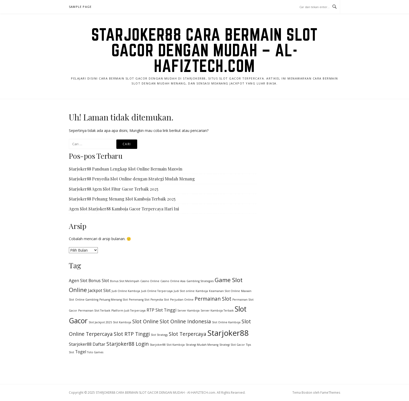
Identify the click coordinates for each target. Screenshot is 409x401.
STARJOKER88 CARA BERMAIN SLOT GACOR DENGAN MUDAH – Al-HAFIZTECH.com (204, 50)
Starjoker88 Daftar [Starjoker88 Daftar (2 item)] (87, 344)
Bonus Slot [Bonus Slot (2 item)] (98, 280)
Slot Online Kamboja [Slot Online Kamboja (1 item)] (226, 322)
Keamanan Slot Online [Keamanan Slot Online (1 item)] (224, 291)
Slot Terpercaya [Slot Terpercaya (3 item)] (187, 333)
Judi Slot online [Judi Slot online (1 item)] (184, 291)
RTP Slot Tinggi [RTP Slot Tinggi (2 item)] (161, 310)
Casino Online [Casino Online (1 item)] (149, 281)
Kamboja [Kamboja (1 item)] (202, 291)
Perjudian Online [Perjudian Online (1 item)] (182, 299)
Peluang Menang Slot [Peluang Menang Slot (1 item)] (113, 299)
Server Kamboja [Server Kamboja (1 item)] (188, 310)
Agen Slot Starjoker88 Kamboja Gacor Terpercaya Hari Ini (124, 208)
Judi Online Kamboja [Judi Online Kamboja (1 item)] (126, 291)
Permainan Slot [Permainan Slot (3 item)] (213, 298)
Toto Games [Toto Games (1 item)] (95, 352)
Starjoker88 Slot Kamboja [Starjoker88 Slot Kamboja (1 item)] (167, 345)
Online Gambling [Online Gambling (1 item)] (86, 299)
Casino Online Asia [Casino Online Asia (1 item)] (172, 281)
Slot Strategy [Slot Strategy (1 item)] (159, 335)
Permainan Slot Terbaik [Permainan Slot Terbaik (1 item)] (94, 310)
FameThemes (330, 392)
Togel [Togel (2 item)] (80, 352)
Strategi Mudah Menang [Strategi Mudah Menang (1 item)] (202, 345)
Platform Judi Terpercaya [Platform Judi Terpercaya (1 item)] (128, 310)
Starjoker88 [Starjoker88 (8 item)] (228, 333)
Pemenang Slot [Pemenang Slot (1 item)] (139, 299)
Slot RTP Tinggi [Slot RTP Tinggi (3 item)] (132, 333)
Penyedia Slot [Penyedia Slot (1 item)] (160, 299)
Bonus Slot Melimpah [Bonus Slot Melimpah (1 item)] (124, 281)
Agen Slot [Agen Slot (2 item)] (78, 280)
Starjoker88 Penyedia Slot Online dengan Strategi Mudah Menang (132, 178)
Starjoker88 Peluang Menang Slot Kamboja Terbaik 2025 (122, 199)
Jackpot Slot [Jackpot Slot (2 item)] (99, 290)
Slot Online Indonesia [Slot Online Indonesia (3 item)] (185, 321)
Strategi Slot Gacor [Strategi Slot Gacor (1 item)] (232, 345)
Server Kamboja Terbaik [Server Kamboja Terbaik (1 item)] (217, 310)
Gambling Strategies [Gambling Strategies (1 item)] (200, 281)
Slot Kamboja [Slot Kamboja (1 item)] (122, 322)
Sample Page (80, 7)
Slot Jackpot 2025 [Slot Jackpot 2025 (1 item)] (100, 322)
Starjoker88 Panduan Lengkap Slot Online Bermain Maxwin (125, 169)
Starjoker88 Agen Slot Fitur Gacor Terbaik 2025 (113, 189)
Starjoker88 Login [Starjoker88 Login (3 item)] (127, 343)
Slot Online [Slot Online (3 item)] (145, 321)
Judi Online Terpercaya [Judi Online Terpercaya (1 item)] (157, 291)
